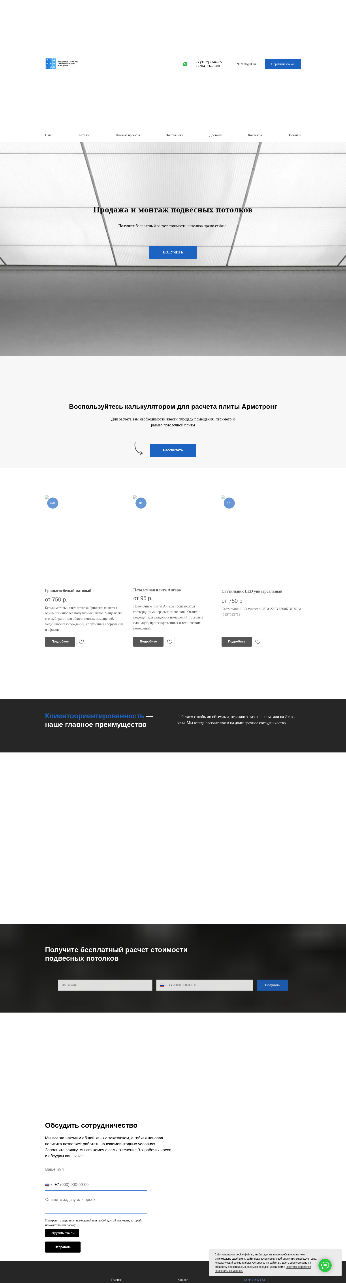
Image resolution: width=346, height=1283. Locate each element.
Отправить (63, 1247)
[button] (283, 64)
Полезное (294, 135)
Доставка (215, 135)
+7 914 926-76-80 (208, 66)
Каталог (84, 135)
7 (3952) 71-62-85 (210, 62)
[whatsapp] (185, 64)
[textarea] (96, 1204)
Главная (116, 1279)
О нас (49, 135)
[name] (96, 1169)
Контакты (255, 135)
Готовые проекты (128, 135)
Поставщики (175, 135)
